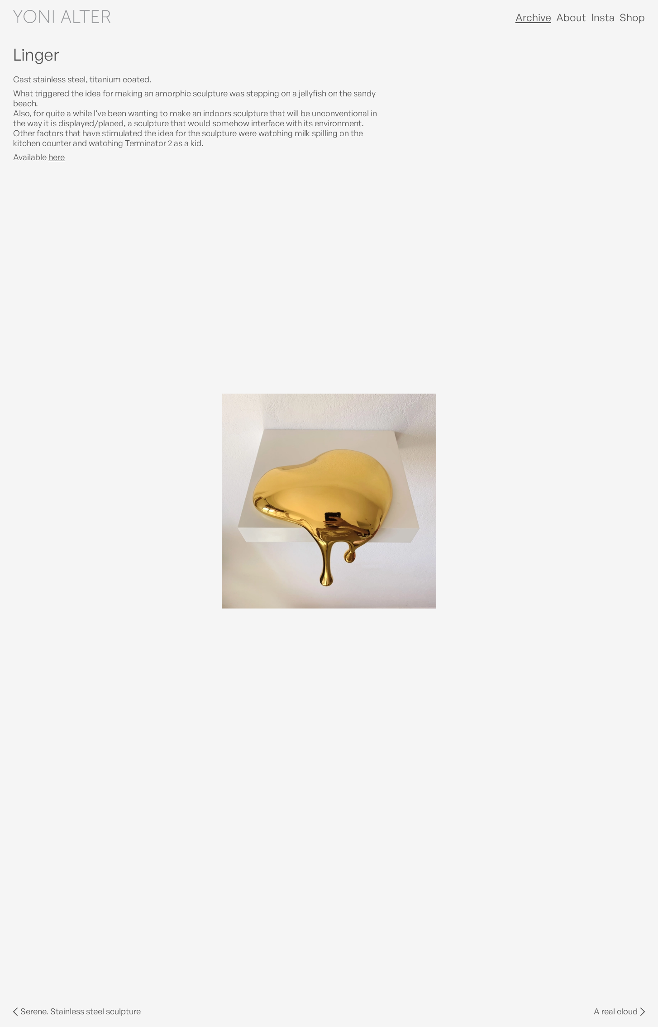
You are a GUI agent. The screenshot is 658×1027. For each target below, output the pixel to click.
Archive (533, 17)
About (571, 17)
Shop (632, 17)
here (56, 157)
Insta (603, 17)
